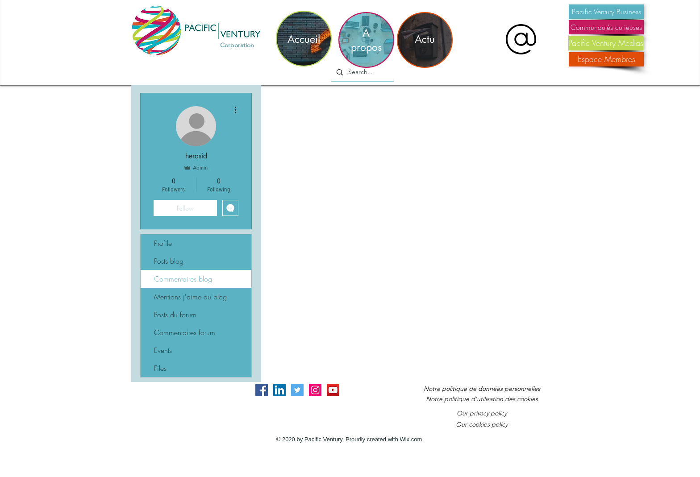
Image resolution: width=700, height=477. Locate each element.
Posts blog (168, 261)
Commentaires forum (184, 332)
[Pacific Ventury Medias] (605, 43)
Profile (163, 243)
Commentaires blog (183, 279)
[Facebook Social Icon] (261, 390)
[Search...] (361, 72)
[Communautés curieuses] (606, 27)
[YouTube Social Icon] (333, 390)
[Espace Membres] (606, 59)
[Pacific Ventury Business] (606, 11)
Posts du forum (175, 314)
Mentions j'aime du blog (190, 297)
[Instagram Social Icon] (315, 390)
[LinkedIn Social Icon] (279, 390)
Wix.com (411, 439)
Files (160, 368)
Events (163, 350)
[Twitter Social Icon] (297, 390)
